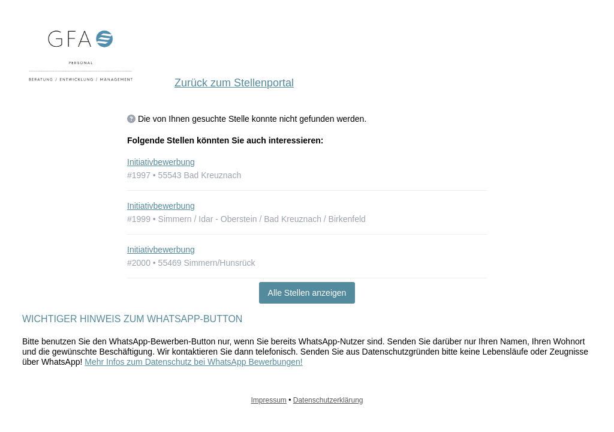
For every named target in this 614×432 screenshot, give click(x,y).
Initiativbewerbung (161, 162)
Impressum (269, 400)
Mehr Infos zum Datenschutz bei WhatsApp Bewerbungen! (193, 362)
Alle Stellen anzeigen (307, 293)
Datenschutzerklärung (328, 400)
